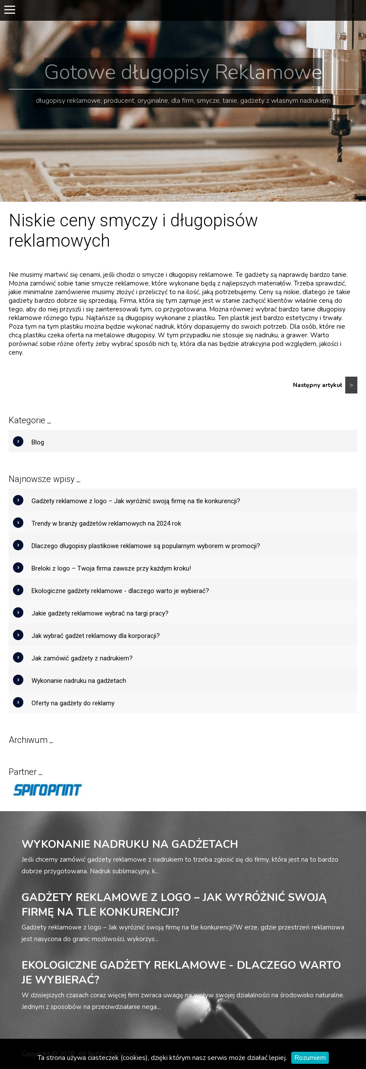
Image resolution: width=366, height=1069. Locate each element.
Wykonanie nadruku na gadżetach (79, 681)
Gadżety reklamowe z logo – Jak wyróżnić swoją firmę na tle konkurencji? (136, 501)
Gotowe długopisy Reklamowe (183, 72)
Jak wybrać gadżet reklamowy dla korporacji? (96, 636)
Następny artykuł (325, 385)
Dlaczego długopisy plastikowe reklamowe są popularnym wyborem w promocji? (146, 546)
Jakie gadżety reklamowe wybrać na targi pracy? (100, 613)
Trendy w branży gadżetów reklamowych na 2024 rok (106, 523)
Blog (38, 442)
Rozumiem (310, 1058)
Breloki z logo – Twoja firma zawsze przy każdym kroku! (111, 568)
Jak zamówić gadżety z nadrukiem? (82, 658)
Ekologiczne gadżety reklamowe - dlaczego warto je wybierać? (120, 591)
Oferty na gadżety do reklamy (73, 703)
